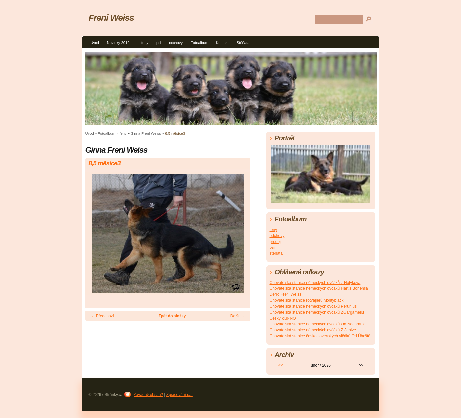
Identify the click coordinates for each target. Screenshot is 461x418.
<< (280, 365)
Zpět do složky (172, 316)
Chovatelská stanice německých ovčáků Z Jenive (313, 330)
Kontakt (222, 43)
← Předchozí (102, 316)
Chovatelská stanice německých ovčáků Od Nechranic (317, 324)
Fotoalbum (199, 43)
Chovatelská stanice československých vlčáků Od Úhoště (320, 336)
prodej (275, 241)
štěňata (276, 253)
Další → (237, 316)
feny (144, 43)
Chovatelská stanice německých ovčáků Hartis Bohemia (319, 288)
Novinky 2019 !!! (120, 43)
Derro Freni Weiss (285, 294)
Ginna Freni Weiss (146, 133)
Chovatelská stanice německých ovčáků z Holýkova (315, 282)
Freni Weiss (111, 18)
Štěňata (243, 43)
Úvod (95, 43)
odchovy (176, 43)
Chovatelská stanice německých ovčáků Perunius (313, 306)
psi (158, 43)
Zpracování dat (179, 394)
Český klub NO (283, 318)
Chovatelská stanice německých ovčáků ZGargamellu (317, 312)
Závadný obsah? (148, 394)
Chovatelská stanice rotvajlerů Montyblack (307, 300)
